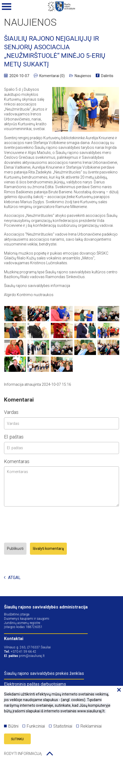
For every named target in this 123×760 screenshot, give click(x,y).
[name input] (61, 423)
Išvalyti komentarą (48, 548)
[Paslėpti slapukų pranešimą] (118, 690)
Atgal (12, 578)
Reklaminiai (89, 726)
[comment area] (61, 486)
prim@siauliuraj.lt (32, 656)
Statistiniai (60, 726)
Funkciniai (33, 726)
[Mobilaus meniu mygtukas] (6, 6)
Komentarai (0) (49, 76)
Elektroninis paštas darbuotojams (35, 684)
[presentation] (44, 525)
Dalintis (104, 76)
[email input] (61, 448)
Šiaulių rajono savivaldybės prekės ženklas (44, 673)
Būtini (11, 726)
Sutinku (17, 739)
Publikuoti (15, 548)
